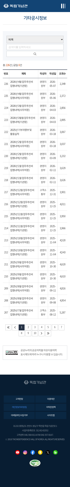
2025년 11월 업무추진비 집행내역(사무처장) (22, 216)
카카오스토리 (40, 452)
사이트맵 (50, 415)
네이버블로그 (55, 452)
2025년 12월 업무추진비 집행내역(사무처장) (22, 192)
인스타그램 (25, 452)
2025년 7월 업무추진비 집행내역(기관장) (21, 312)
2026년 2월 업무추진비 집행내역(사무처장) (21, 144)
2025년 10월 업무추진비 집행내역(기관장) (22, 252)
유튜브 (17, 452)
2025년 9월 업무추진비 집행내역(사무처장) (21, 264)
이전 (15, 327)
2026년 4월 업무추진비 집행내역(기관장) (21, 84)
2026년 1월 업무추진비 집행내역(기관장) (21, 180)
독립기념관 (16, 6)
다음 (42, 333)
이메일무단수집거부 (19, 415)
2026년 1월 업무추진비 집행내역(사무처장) (21, 168)
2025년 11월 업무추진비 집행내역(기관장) (22, 228)
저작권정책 (50, 407)
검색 (35, 54)
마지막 (48, 333)
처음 (8, 327)
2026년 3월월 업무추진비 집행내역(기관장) (22, 120)
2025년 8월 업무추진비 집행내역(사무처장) (21, 288)
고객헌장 (19, 399)
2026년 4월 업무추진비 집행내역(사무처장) (21, 96)
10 (35, 333)
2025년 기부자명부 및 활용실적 (21, 132)
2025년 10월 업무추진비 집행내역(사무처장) (22, 240)
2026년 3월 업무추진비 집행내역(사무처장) (21, 108)
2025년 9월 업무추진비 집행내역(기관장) (21, 276)
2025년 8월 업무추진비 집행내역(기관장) (21, 300)
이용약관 (50, 399)
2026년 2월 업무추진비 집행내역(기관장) (21, 156)
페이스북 (32, 452)
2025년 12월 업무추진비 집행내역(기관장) (22, 204)
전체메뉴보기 (63, 6)
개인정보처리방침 (19, 407)
